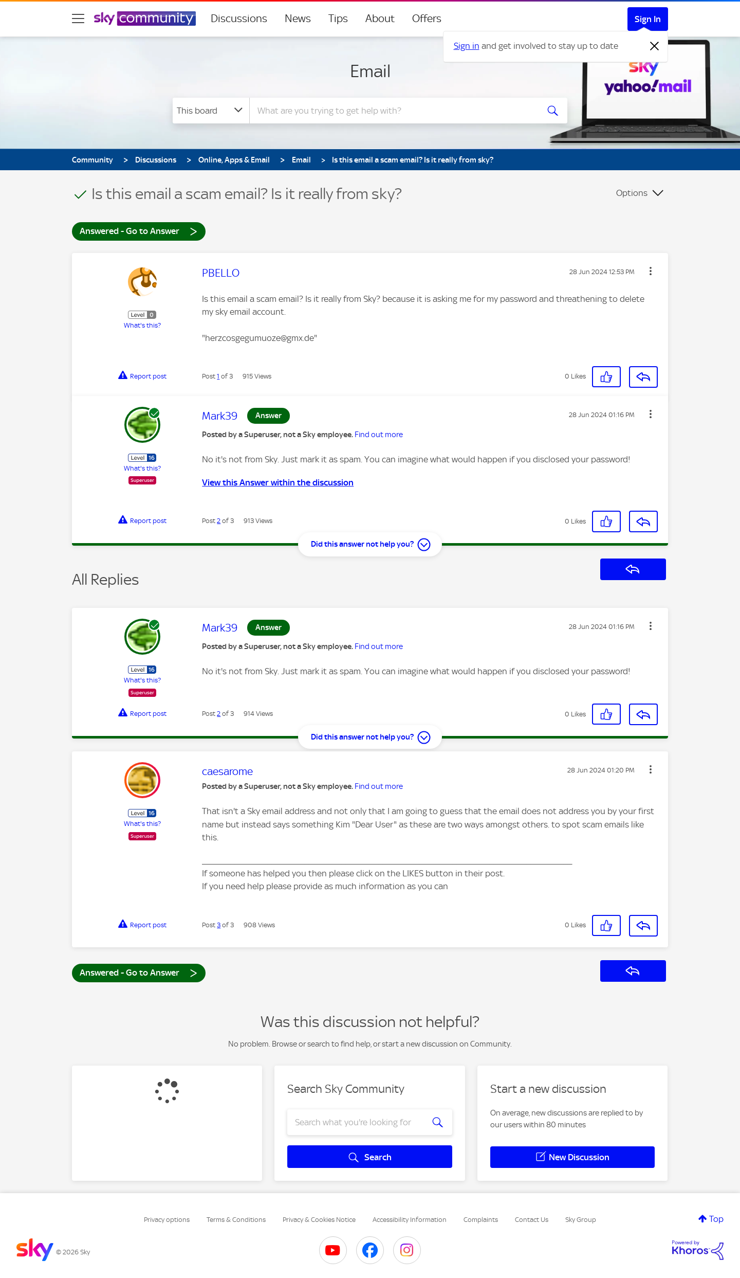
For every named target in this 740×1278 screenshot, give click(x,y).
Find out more (379, 434)
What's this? (142, 325)
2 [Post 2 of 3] (218, 521)
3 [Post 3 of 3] (218, 925)
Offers (426, 18)
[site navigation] (78, 18)
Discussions (239, 18)
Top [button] (716, 1219)
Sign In (648, 19)
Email (370, 71)
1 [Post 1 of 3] (218, 376)
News (298, 18)
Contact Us (531, 1219)
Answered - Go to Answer (139, 230)
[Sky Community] (145, 18)
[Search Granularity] (211, 110)
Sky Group (580, 1219)
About (380, 18)
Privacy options (167, 1219)
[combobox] (392, 110)
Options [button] (631, 193)
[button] (650, 271)
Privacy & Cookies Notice (319, 1219)
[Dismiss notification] (654, 46)
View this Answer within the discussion (278, 482)
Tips (338, 18)
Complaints (481, 1219)
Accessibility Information (410, 1219)
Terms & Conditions (236, 1219)
